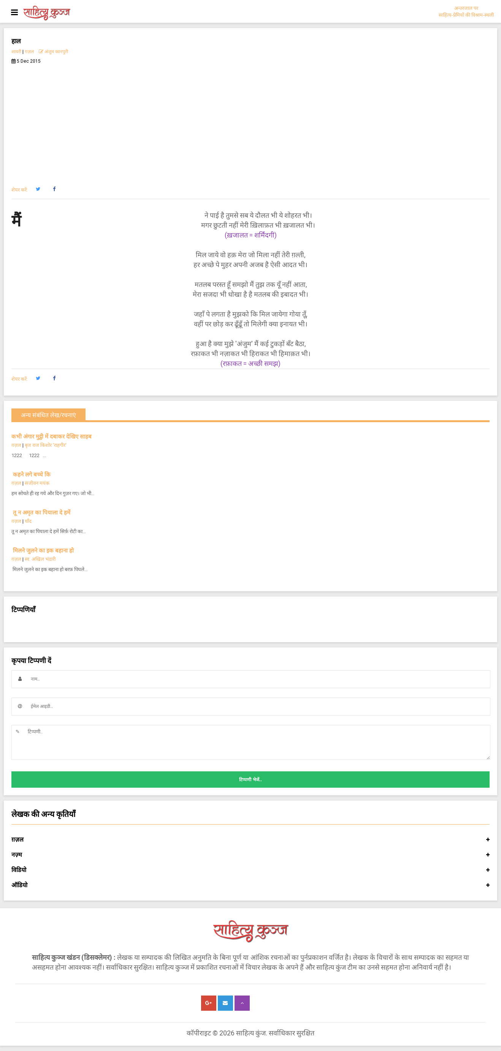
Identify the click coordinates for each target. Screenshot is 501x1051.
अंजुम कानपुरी (53, 51)
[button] (38, 189)
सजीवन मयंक (37, 483)
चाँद (28, 521)
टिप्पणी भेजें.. (250, 779)
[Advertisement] (250, 121)
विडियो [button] (250, 870)
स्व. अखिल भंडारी (40, 559)
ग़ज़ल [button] (250, 839)
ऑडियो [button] (250, 885)
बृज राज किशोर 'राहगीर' (46, 445)
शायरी (16, 51)
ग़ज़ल (29, 51)
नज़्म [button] (250, 855)
